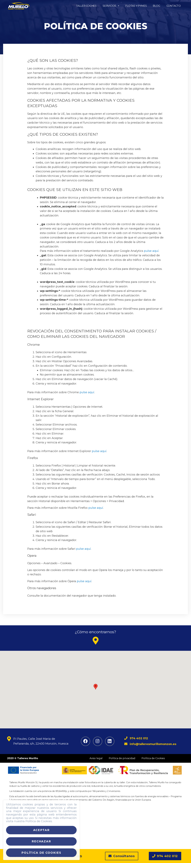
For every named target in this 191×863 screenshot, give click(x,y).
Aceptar (41, 830)
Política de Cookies (153, 758)
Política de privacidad (122, 758)
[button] (121, 857)
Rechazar (41, 841)
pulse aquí (151, 251)
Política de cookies (41, 852)
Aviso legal (96, 758)
